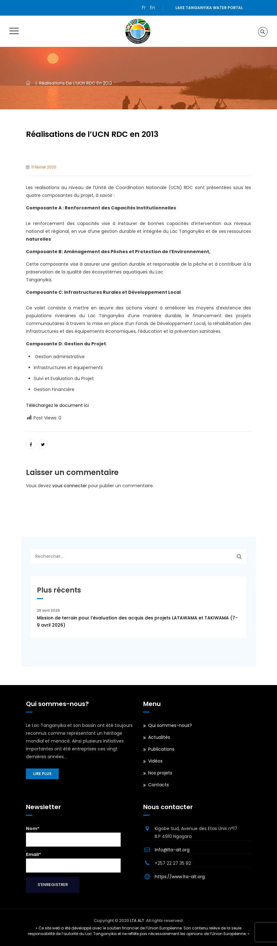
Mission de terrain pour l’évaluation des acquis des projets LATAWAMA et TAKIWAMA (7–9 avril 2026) (137, 621)
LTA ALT (137, 920)
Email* (73, 862)
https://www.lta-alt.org (180, 876)
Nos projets (160, 773)
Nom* (73, 836)
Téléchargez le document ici (57, 405)
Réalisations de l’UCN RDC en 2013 (92, 134)
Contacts (158, 785)
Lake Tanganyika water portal (209, 7)
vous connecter (69, 486)
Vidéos (155, 761)
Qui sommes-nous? (170, 725)
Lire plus (42, 773)
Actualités (159, 737)
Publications (161, 749)
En (152, 7)
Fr (144, 7)
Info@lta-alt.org (172, 850)
